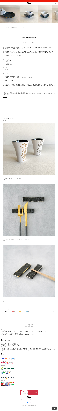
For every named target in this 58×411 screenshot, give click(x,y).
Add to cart (29, 40)
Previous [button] (1, 14)
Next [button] (56, 14)
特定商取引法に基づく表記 (33, 399)
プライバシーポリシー (24, 399)
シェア (9, 97)
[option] (29, 14)
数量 (3, 33)
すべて (6, 311)
